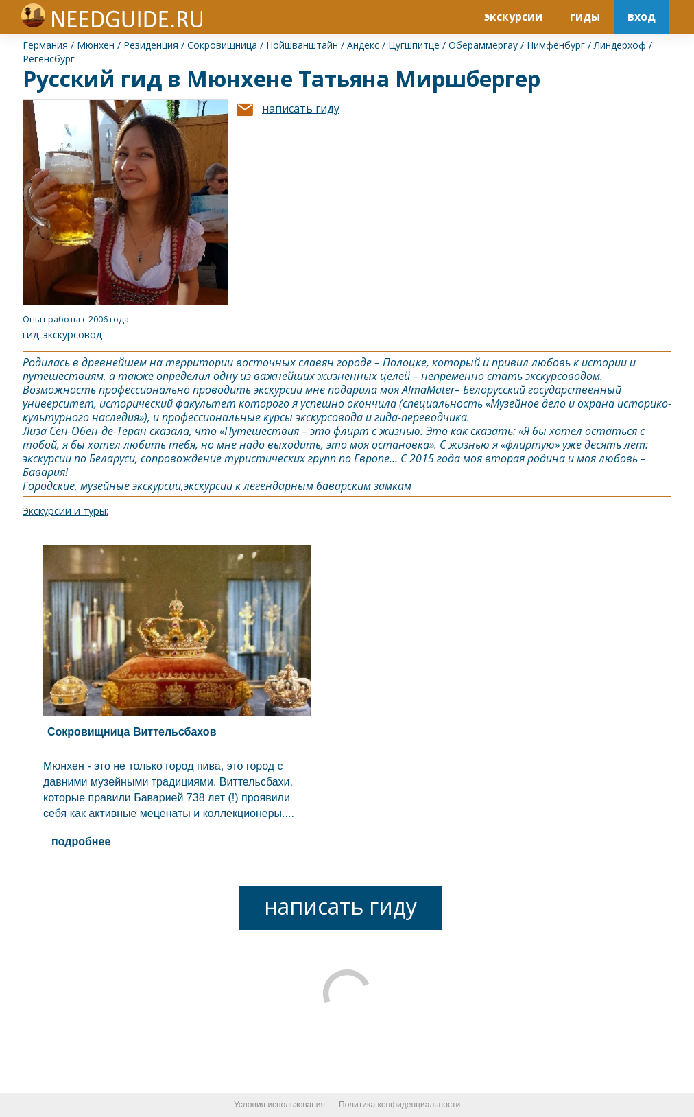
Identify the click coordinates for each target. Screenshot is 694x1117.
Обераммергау (483, 44)
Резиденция (150, 44)
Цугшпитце (414, 44)
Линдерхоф (620, 44)
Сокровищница (222, 44)
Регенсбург (49, 58)
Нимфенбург (556, 44)
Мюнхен (96, 44)
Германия (45, 44)
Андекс (363, 44)
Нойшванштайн (302, 44)
